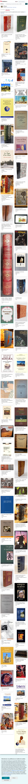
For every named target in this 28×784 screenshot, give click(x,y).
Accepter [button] (5, 777)
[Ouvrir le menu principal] (2, 4)
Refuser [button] (14, 777)
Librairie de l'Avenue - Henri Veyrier (11, 7)
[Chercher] (26, 4)
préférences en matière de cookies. (17, 770)
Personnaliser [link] (6, 780)
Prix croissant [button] (12, 9)
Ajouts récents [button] (8, 9)
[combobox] (15, 4)
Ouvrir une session (21, 1)
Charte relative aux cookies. (8, 772)
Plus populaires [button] (3, 9)
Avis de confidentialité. (7, 774)
